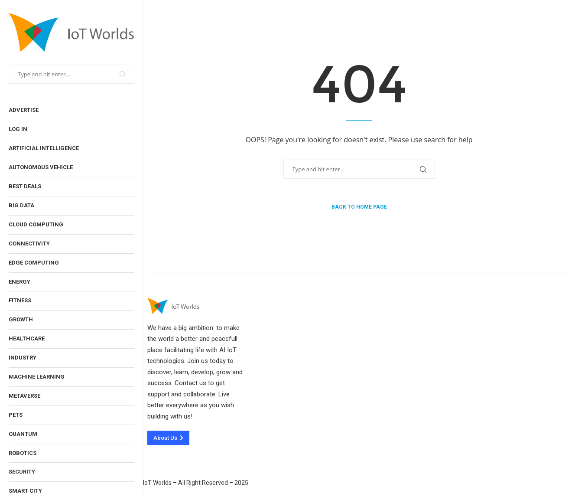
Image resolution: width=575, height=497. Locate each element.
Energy (19, 281)
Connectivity (29, 243)
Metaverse (24, 395)
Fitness (20, 300)
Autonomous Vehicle (41, 167)
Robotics (22, 453)
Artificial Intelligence (44, 148)
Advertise (24, 110)
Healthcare (27, 338)
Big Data (21, 205)
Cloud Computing (36, 224)
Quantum (23, 434)
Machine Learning (37, 376)
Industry (22, 357)
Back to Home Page (359, 207)
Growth (21, 319)
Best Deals (25, 186)
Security (22, 471)
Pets (16, 415)
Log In (18, 129)
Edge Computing (34, 262)
